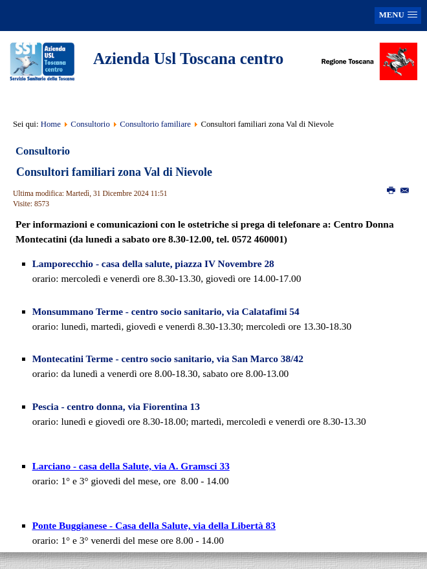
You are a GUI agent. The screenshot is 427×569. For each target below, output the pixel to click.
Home (51, 124)
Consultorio (90, 124)
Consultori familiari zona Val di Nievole (114, 172)
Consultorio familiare (155, 124)
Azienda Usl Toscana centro (188, 58)
